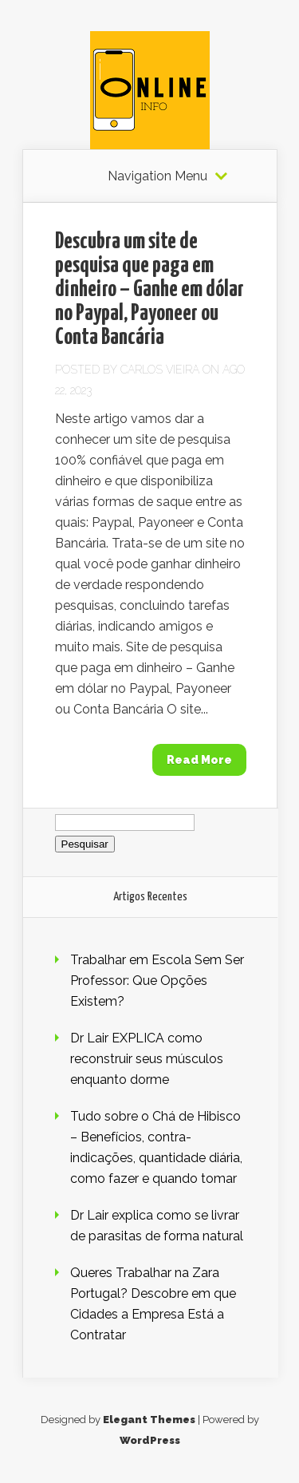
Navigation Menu (157, 176)
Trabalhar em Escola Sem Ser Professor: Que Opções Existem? (157, 980)
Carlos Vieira (159, 369)
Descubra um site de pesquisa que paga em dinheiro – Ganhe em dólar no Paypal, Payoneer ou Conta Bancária (149, 290)
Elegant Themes (149, 1420)
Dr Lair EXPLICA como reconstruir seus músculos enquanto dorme (146, 1058)
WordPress (150, 1440)
